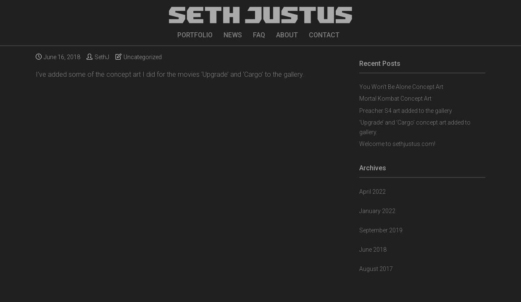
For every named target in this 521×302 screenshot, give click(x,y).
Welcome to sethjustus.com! (397, 144)
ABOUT (287, 35)
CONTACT (324, 35)
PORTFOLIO (195, 35)
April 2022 (372, 191)
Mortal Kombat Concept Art (395, 98)
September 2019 (381, 230)
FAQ (259, 35)
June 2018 (373, 249)
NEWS (233, 35)
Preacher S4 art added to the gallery (405, 110)
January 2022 (377, 211)
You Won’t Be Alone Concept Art (401, 86)
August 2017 (376, 269)
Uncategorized (143, 57)
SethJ (102, 57)
